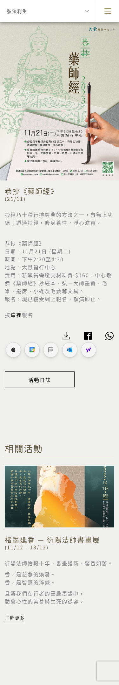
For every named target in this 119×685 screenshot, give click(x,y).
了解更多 (15, 617)
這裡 (16, 315)
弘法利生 (48, 11)
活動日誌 (39, 380)
